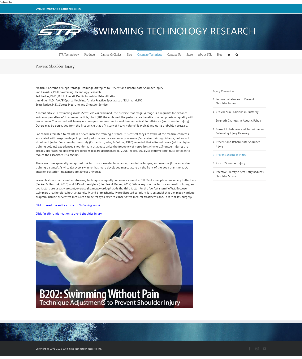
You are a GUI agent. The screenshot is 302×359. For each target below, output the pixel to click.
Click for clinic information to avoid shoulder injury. (69, 213)
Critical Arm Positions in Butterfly (237, 112)
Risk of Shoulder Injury (230, 163)
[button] (237, 54)
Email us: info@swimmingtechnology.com (58, 8)
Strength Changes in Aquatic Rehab (238, 120)
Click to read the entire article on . (68, 205)
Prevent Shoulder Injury (231, 155)
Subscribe (6, 2)
